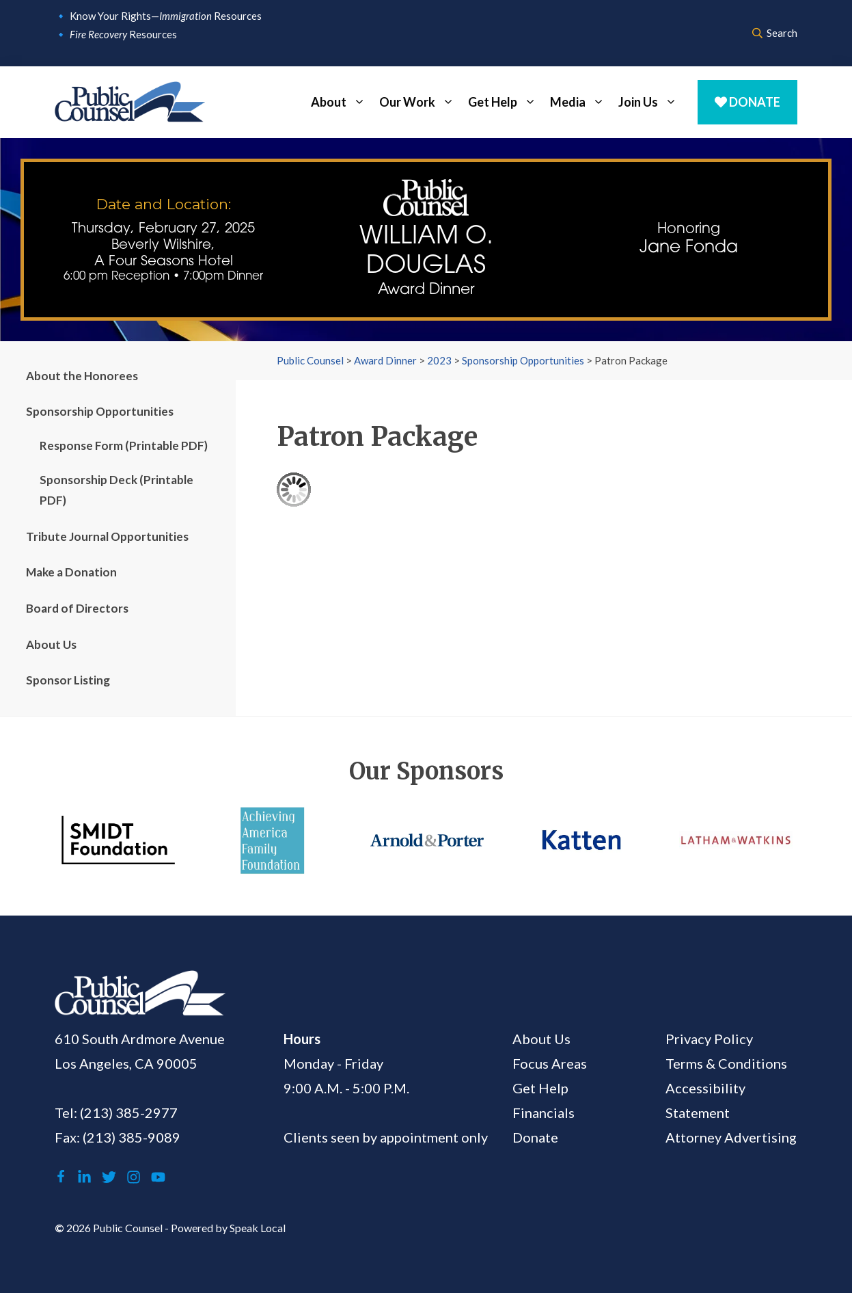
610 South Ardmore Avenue (140, 1038)
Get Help (505, 102)
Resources (123, 34)
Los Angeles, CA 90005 (126, 1063)
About (341, 102)
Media (580, 102)
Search (774, 33)
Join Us (651, 102)
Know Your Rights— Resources (166, 16)
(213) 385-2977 (129, 1112)
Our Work (420, 102)
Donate (747, 101)
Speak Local (258, 1227)
